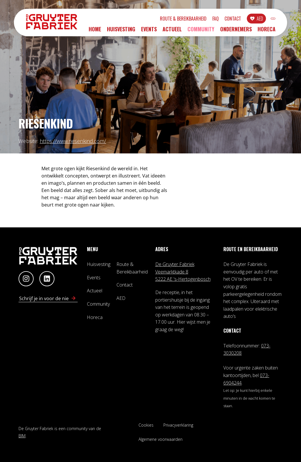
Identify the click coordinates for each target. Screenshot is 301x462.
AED (229, 19)
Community (200, 31)
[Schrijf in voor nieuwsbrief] (74, 298)
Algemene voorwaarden (160, 439)
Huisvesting (121, 31)
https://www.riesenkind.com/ (73, 140)
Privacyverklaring (178, 425)
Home (95, 31)
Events (149, 31)
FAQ (185, 19)
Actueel (172, 31)
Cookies (146, 425)
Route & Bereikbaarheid (152, 19)
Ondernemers (236, 31)
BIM (22, 436)
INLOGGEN (258, 19)
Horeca (267, 31)
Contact (202, 19)
